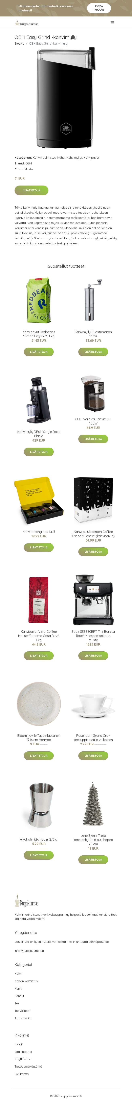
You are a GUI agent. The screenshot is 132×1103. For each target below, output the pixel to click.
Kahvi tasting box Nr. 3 (38, 532)
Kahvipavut (91, 157)
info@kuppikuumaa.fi (29, 951)
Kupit (18, 988)
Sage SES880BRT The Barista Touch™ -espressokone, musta (93, 636)
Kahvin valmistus (44, 157)
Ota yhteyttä (23, 1052)
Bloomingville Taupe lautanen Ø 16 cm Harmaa (38, 738)
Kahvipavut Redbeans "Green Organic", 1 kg (38, 334)
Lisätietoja (31, 190)
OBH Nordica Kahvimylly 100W (93, 421)
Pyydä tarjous (99, 8)
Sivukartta (22, 1074)
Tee (17, 1003)
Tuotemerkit (23, 1018)
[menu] (112, 23)
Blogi (18, 1044)
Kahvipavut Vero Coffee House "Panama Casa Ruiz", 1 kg (39, 636)
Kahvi (61, 157)
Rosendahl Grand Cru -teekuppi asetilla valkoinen (93, 738)
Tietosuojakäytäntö (28, 1066)
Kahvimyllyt (74, 157)
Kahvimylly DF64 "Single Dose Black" (38, 434)
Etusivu (19, 43)
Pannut (19, 996)
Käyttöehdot (23, 1059)
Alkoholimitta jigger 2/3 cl (39, 839)
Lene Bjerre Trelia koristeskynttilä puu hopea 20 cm (93, 840)
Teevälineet (22, 1011)
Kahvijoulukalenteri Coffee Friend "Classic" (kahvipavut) (93, 534)
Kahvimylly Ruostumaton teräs (93, 334)
